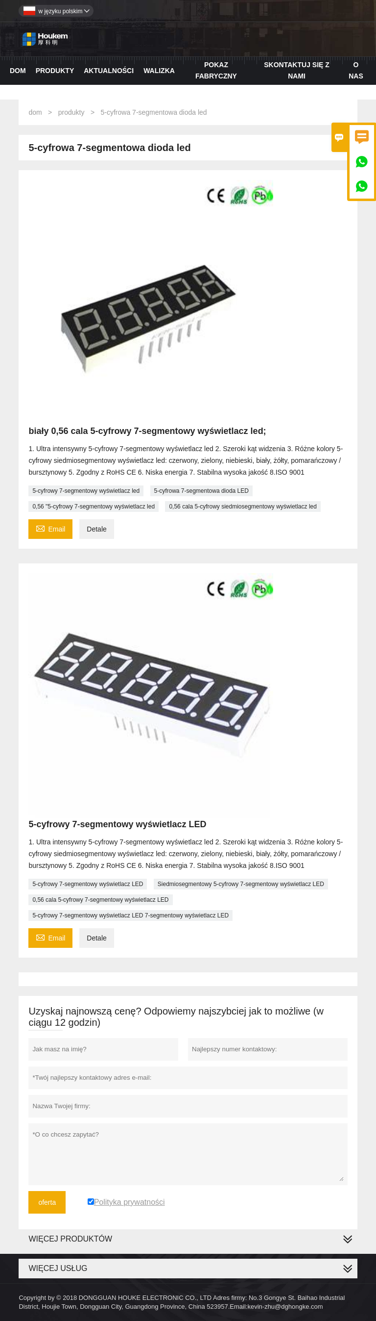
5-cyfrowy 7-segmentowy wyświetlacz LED (87, 884)
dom (35, 112)
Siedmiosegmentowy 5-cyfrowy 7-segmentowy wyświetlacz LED (241, 884)
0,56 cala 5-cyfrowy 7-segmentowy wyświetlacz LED (100, 899)
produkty (71, 112)
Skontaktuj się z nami (296, 70)
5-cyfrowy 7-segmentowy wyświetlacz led (86, 490)
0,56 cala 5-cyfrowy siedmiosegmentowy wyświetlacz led (242, 506)
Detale (96, 529)
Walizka (159, 71)
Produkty (55, 71)
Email (50, 528)
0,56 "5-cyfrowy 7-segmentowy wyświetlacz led (93, 506)
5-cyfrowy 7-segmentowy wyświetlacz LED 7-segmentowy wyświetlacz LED (130, 915)
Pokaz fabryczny (216, 70)
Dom (18, 71)
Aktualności (109, 71)
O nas (356, 70)
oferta (47, 1202)
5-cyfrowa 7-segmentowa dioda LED (201, 490)
